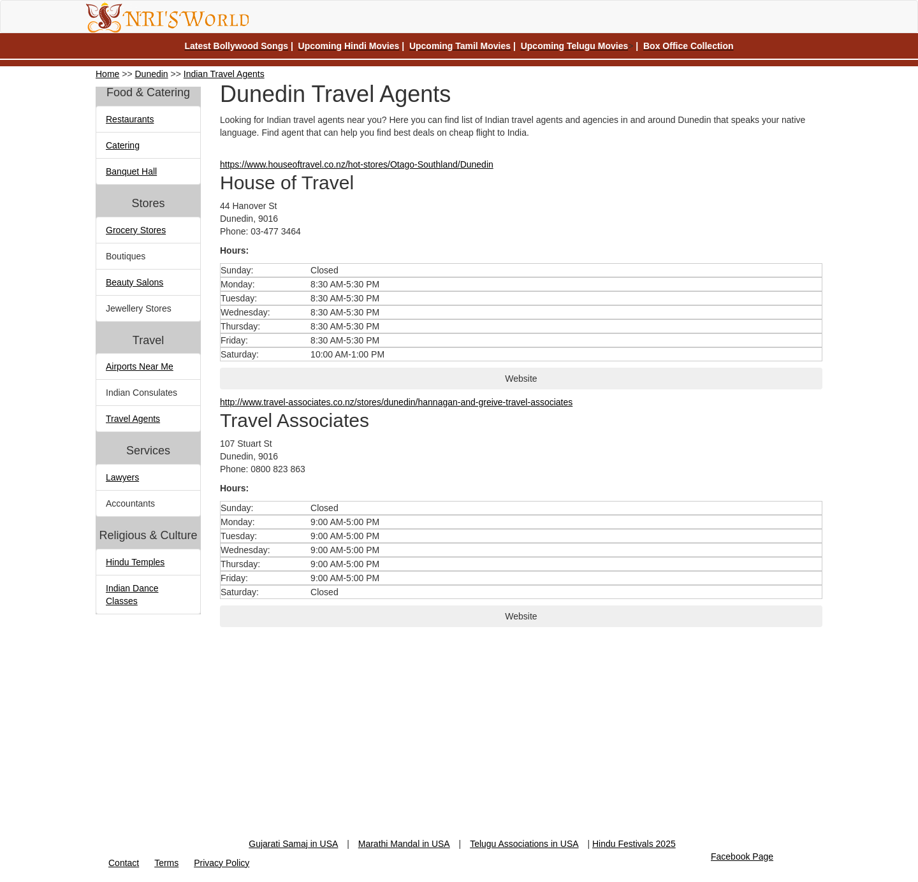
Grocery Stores (136, 230)
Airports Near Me (139, 366)
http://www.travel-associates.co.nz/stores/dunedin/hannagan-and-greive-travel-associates (396, 402)
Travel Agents (133, 419)
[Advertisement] (458, 748)
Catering (123, 145)
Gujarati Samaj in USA (293, 844)
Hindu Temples (135, 562)
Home (107, 74)
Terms (166, 863)
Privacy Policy (221, 863)
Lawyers (122, 477)
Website (521, 378)
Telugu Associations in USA (524, 844)
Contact (123, 863)
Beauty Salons (134, 282)
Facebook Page (742, 856)
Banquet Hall (131, 171)
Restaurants (130, 119)
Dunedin (151, 74)
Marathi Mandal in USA (404, 844)
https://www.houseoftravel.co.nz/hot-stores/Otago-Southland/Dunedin (356, 164)
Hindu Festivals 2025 (634, 844)
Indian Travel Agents (224, 74)
